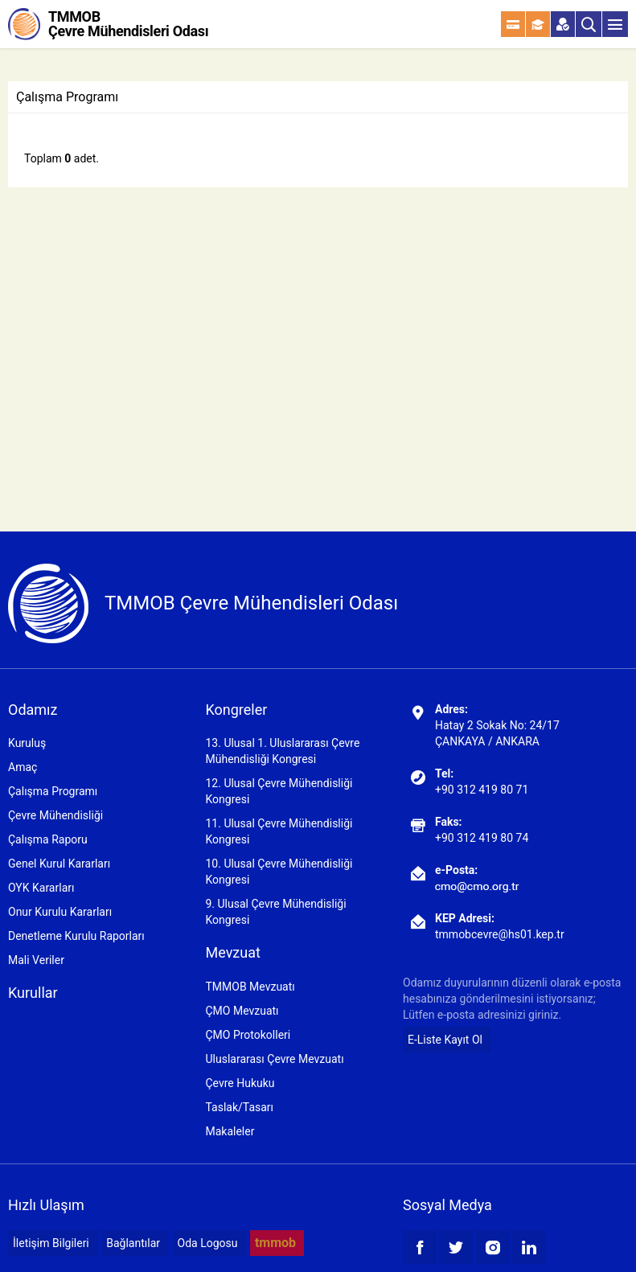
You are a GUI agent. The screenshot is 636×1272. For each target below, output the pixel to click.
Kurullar (33, 992)
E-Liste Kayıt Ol (445, 1039)
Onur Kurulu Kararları (60, 911)
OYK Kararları (41, 887)
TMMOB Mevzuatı (249, 986)
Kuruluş (27, 743)
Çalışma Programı (52, 791)
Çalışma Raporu (48, 839)
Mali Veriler (36, 960)
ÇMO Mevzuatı (241, 1010)
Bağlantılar (133, 1243)
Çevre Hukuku (239, 1083)
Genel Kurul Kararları (59, 863)
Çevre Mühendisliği (55, 815)
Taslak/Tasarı (239, 1107)
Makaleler (229, 1131)
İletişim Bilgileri (51, 1243)
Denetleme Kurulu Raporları (76, 935)
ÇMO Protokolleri (247, 1034)
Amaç (22, 767)
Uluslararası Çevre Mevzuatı (274, 1058)
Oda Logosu (208, 1243)
